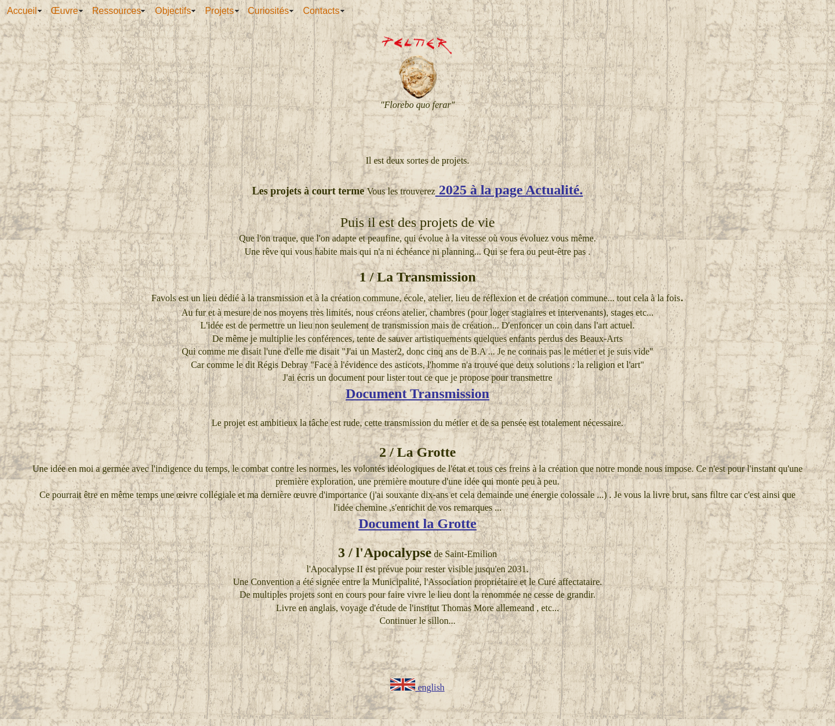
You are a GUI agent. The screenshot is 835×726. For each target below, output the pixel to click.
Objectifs (173, 11)
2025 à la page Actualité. (509, 189)
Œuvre (64, 11)
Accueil (22, 11)
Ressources (116, 11)
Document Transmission (417, 393)
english (417, 687)
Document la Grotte (417, 523)
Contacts (321, 11)
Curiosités (268, 11)
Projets (219, 11)
